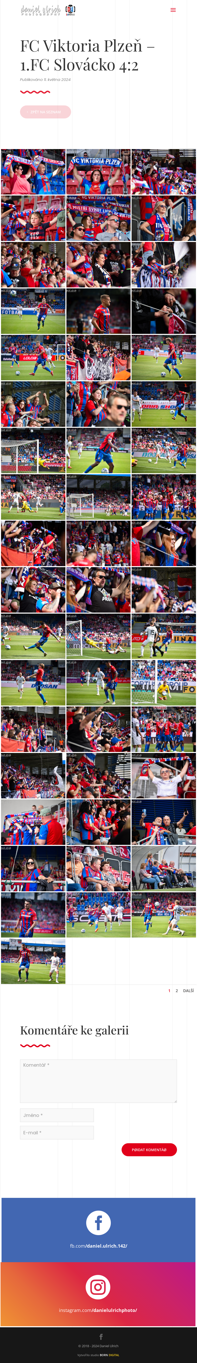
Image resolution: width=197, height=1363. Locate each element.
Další (188, 990)
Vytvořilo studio (98, 1355)
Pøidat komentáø (149, 1149)
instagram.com (98, 1310)
